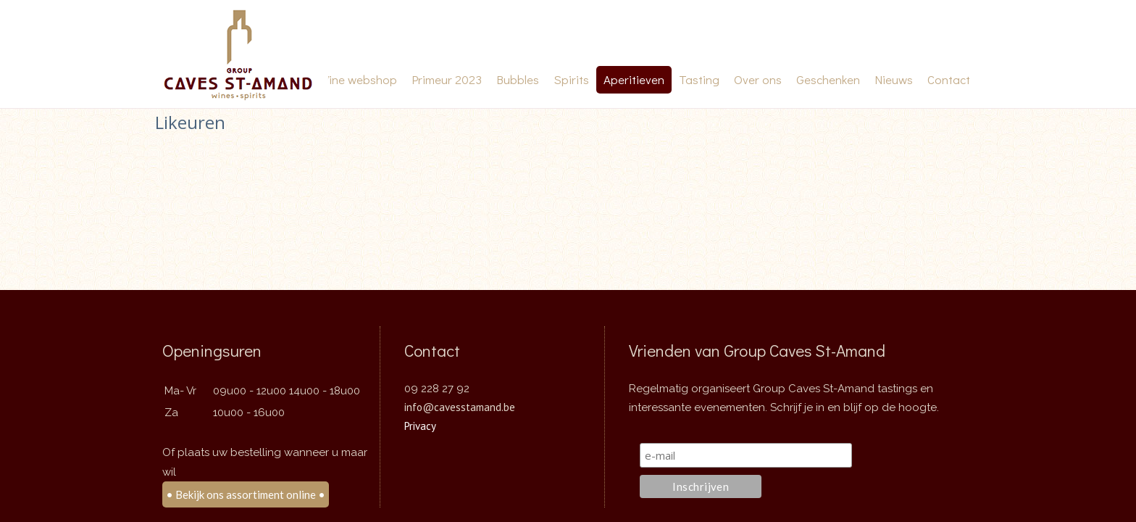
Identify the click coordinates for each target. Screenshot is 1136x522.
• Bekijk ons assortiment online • (245, 489)
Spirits (571, 79)
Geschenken (828, 79)
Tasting (699, 79)
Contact (948, 79)
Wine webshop (358, 79)
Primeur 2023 (447, 79)
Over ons (758, 79)
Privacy (420, 421)
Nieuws (893, 79)
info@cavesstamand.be (459, 402)
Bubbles (517, 79)
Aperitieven (634, 79)
